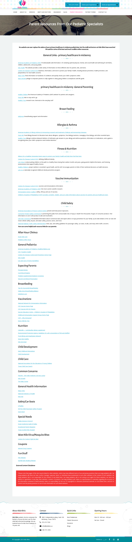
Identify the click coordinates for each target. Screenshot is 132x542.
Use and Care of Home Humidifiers (28, 261)
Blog (65, 12)
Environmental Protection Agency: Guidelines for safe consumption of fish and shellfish (44, 333)
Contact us (102, 12)
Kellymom (21, 116)
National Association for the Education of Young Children (35, 363)
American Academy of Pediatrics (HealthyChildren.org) (34, 249)
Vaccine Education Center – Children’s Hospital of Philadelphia (36, 312)
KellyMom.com (22, 294)
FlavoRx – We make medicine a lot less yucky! (31, 375)
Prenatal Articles (23, 270)
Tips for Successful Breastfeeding (28, 288)
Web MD (20, 396)
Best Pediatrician (72, 517)
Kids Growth (21, 378)
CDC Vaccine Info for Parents (26, 309)
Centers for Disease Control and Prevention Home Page (34, 255)
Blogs (68, 526)
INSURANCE (57, 12)
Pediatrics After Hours (24, 240)
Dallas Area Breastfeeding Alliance (28, 291)
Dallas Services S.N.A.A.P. (25, 421)
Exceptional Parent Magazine (26, 427)
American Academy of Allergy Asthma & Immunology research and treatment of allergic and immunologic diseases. (52, 132)
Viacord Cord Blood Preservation (27, 279)
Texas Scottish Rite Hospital (26, 430)
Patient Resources (72, 520)
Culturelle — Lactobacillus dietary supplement (31, 330)
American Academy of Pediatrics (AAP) (29, 63)
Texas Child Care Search (25, 366)
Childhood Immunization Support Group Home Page (33, 315)
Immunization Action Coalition (27, 192)
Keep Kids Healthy (23, 339)
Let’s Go (20, 170)
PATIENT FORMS (90, 12)
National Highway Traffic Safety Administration (32, 223)
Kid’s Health (21, 258)
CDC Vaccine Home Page (25, 306)
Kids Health (21, 68)
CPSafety (20, 406)
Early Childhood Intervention (26, 351)
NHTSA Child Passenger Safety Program (30, 409)
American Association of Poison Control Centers (32, 211)
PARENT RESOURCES (76, 12)
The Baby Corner (23, 381)
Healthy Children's (23, 167)
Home (15, 12)
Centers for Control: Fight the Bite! (28, 439)
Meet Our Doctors (44, 12)
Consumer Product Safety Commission (29, 214)
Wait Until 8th (22, 78)
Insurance (70, 523)
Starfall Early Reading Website (27, 460)
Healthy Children (23, 94)
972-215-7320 (72, 5)
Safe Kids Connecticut (24, 219)
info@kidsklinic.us (47, 526)
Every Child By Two (23, 321)
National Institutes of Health (26, 394)
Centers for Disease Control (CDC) (28, 71)
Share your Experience (90, 5)
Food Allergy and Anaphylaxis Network (29, 336)
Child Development (23, 354)
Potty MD (21, 97)
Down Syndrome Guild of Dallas (27, 424)
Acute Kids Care (22, 237)
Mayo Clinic (21, 75)
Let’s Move (21, 162)
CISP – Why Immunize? (25, 318)
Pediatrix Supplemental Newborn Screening (31, 276)
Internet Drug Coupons (25, 448)
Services (32, 12)
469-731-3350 (46, 530)
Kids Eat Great (22, 342)
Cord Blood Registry (24, 273)
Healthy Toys (22, 100)
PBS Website (22, 458)
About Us (23, 12)
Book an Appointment (110, 5)
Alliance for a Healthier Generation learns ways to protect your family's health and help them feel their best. (50, 156)
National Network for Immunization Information (32, 303)
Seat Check (21, 412)
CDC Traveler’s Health (24, 252)
